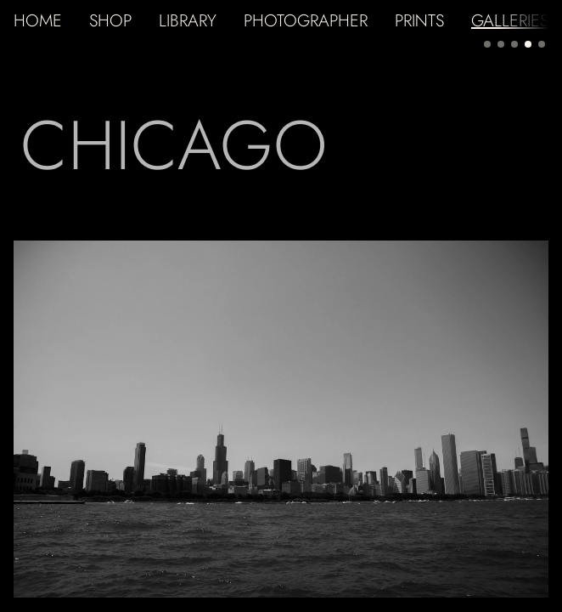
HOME (38, 20)
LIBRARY (187, 20)
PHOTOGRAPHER (306, 20)
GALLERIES (509, 20)
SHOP (110, 20)
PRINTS (419, 20)
